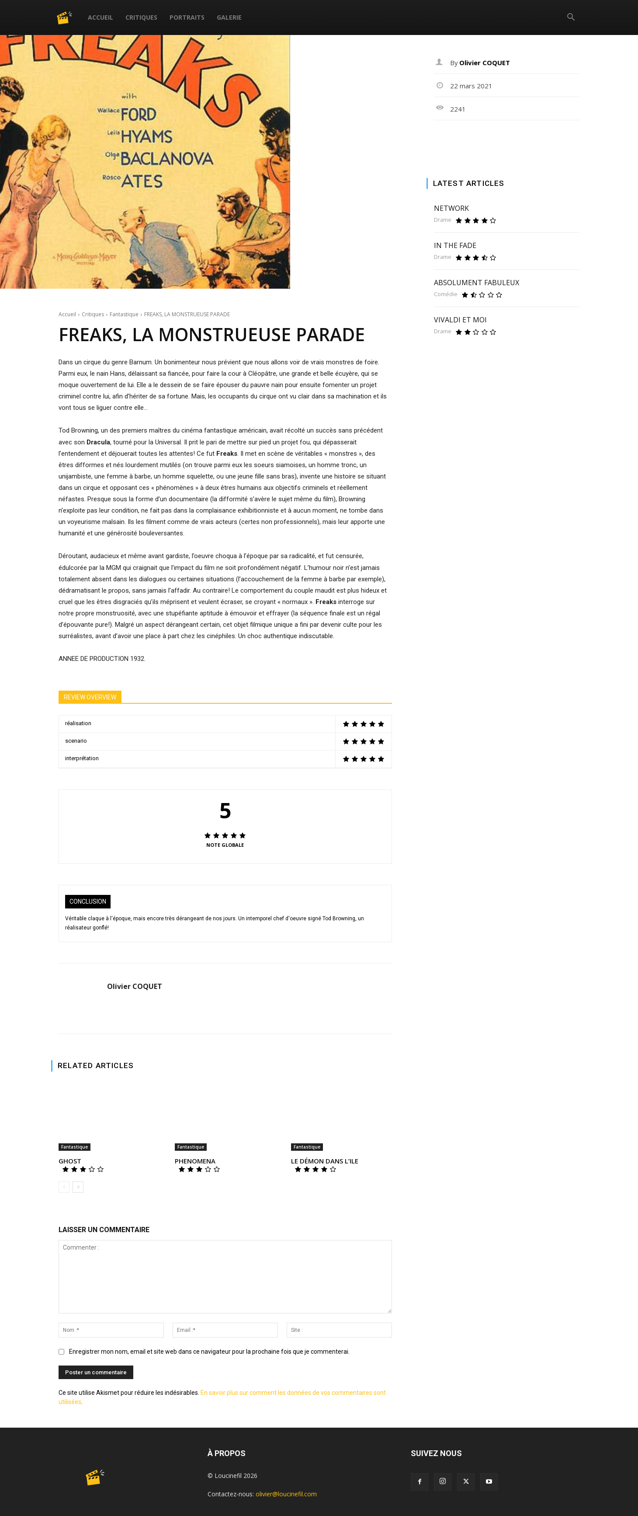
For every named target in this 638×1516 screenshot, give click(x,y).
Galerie (229, 17)
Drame (443, 220)
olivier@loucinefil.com (286, 1494)
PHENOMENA (195, 1160)
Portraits (187, 17)
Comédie (446, 294)
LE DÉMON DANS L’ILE (324, 1160)
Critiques (141, 17)
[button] (570, 18)
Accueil (100, 17)
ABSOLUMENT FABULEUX (476, 282)
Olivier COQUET (134, 986)
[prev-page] (64, 1187)
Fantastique (124, 314)
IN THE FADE (455, 245)
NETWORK (451, 208)
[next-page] (78, 1187)
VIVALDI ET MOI (460, 320)
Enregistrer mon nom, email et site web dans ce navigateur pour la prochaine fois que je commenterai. (209, 1351)
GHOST (70, 1160)
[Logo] (69, 17)
